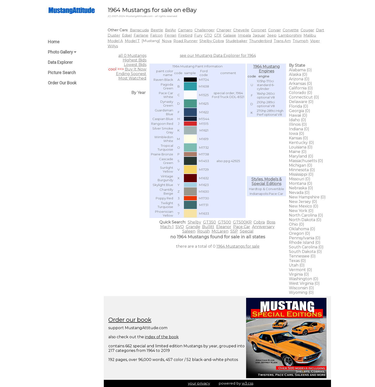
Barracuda (139, 30)
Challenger (204, 30)
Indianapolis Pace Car (266, 194)
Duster (114, 35)
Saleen (188, 231)
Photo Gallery (62, 52)
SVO (180, 226)
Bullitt (208, 226)
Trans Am (282, 40)
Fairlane (141, 35)
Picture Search (62, 72)
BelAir (170, 30)
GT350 (209, 222)
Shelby (194, 222)
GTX (217, 35)
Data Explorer (60, 62)
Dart (320, 30)
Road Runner (185, 40)
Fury (198, 35)
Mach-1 (167, 226)
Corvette (291, 30)
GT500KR (242, 222)
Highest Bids (134, 60)
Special (247, 231)
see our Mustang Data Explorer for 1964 (218, 55)
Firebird (185, 35)
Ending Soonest (131, 73)
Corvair (274, 30)
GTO (208, 35)
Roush (203, 231)
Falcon (156, 35)
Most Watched (132, 78)
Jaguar (259, 35)
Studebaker (236, 40)
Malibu (309, 35)
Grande (193, 226)
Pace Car (241, 226)
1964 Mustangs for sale (237, 246)
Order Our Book (62, 82)
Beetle (157, 30)
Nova (166, 40)
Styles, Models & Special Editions (266, 181)
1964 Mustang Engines (266, 68)
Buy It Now (135, 69)
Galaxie (229, 35)
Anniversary (263, 226)
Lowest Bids (135, 64)
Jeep (271, 35)
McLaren (220, 231)
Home (54, 41)
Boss (271, 222)
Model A (115, 40)
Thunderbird (260, 40)
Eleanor (223, 226)
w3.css (247, 383)
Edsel (127, 35)
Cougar (307, 30)
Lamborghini (290, 35)
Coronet (258, 30)
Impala (244, 35)
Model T (132, 40)
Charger (223, 30)
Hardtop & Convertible (266, 189)
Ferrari (170, 35)
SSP (234, 231)
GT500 (224, 222)
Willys (113, 46)
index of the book (162, 337)
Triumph (300, 40)
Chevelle (241, 30)
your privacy (199, 383)
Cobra (259, 222)
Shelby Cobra (211, 40)
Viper (315, 40)
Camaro (185, 30)
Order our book (129, 319)
